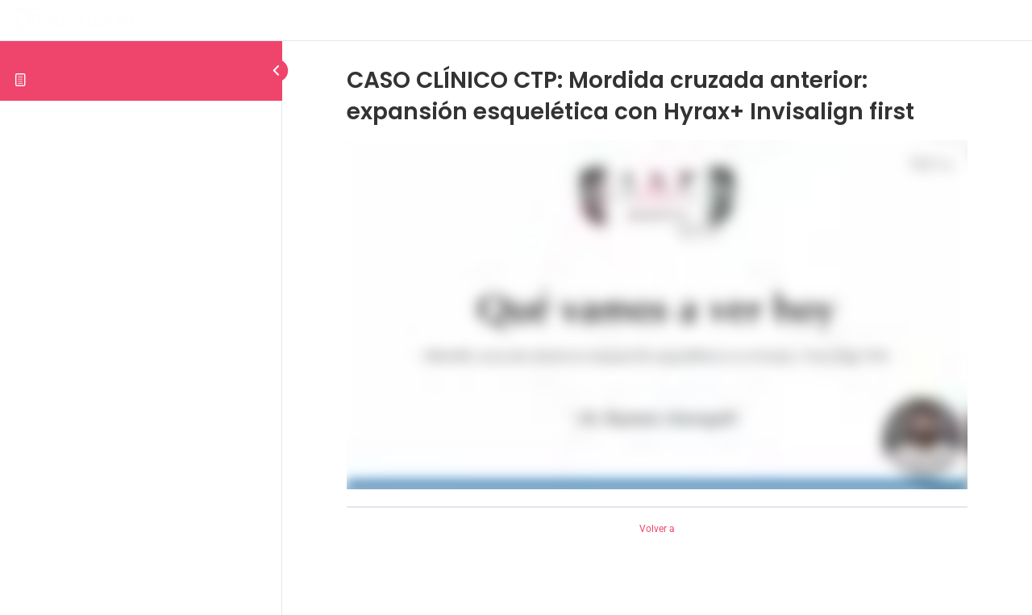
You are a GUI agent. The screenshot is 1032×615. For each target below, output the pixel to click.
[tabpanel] (657, 314)
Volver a (657, 528)
